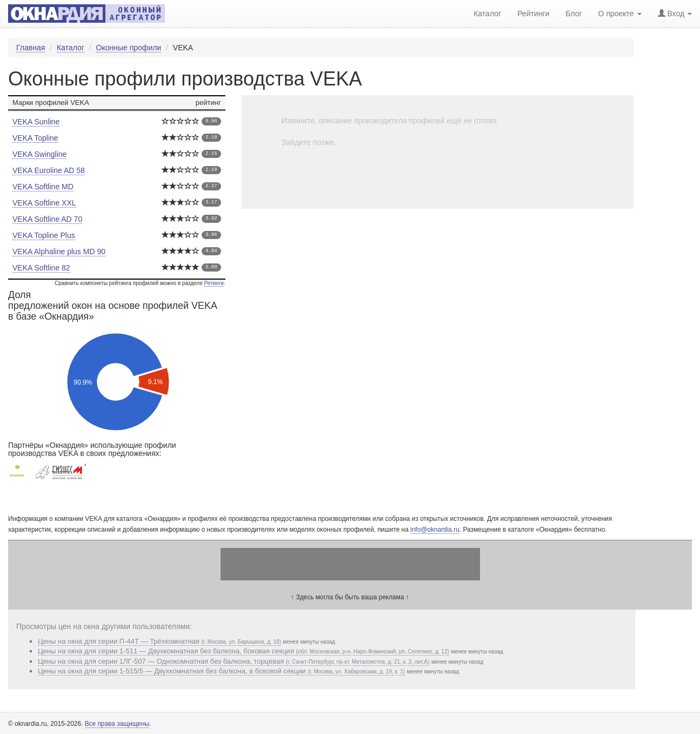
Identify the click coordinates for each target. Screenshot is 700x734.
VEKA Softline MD (43, 186)
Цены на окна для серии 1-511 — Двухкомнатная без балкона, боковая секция (243, 651)
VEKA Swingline (39, 154)
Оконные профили (129, 47)
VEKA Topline (35, 138)
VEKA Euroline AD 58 (48, 170)
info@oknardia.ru (434, 529)
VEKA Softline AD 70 (47, 219)
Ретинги (213, 283)
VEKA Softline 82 (41, 267)
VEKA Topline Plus (43, 235)
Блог (573, 13)
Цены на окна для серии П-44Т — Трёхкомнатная (159, 641)
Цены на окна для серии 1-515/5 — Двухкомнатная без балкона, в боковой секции (221, 671)
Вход (675, 13)
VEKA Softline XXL (44, 203)
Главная (30, 47)
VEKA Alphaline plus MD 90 (58, 251)
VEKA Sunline (35, 121)
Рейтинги (533, 13)
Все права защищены (117, 724)
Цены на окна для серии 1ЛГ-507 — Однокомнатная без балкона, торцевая (233, 661)
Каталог (70, 47)
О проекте (620, 13)
